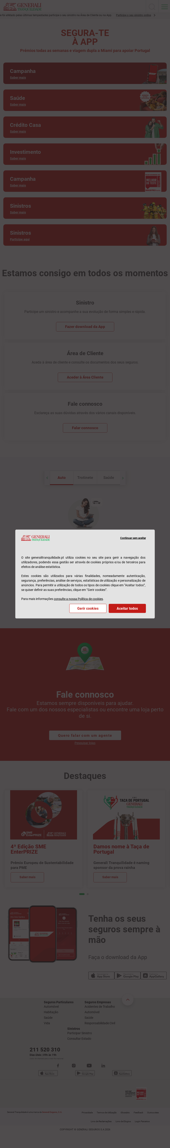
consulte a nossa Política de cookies (78, 599)
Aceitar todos (127, 608)
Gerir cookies (88, 608)
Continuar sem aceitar (133, 537)
